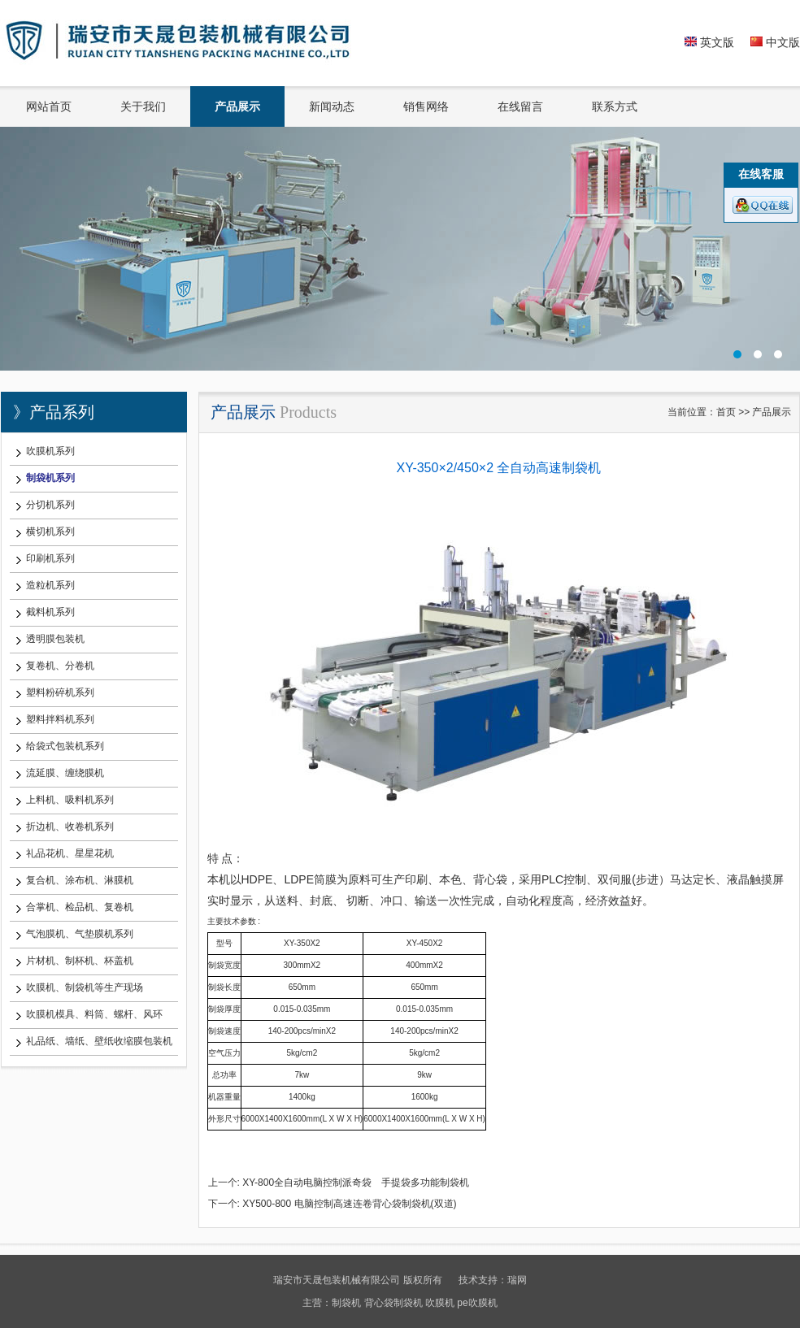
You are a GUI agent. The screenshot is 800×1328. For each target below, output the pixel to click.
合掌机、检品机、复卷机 (79, 907)
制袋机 (346, 1302)
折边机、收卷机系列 (70, 826)
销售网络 (426, 106)
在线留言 (520, 106)
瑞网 (517, 1280)
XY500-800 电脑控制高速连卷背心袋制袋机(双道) (349, 1203)
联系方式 (614, 106)
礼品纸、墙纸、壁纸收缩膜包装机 (99, 1041)
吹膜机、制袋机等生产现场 (84, 987)
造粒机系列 (50, 585)
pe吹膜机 (477, 1302)
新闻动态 (331, 106)
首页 (726, 412)
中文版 (775, 42)
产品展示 (237, 106)
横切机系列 (50, 531)
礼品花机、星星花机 (70, 853)
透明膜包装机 (55, 638)
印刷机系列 (50, 558)
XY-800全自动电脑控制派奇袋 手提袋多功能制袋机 (355, 1182)
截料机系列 (50, 612)
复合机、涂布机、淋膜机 (79, 880)
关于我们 (143, 106)
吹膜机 (439, 1302)
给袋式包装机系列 (65, 746)
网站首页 (49, 106)
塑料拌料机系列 (60, 719)
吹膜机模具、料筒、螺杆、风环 (94, 1014)
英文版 (709, 42)
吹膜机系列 (50, 451)
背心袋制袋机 (393, 1302)
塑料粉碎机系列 (60, 692)
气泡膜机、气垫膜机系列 (79, 934)
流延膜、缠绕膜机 (65, 773)
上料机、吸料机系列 (70, 799)
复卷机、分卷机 (60, 665)
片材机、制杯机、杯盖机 (79, 960)
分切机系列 (50, 504)
